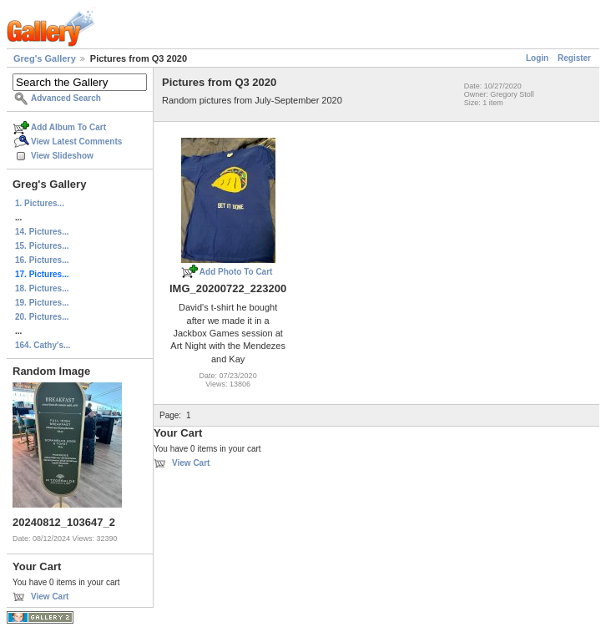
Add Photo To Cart (236, 271)
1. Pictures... (39, 203)
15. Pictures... (41, 245)
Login (537, 58)
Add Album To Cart (68, 127)
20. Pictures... (41, 316)
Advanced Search (66, 98)
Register (574, 58)
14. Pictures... (41, 231)
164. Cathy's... (42, 345)
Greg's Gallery (44, 58)
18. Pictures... (41, 288)
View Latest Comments (76, 141)
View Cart (49, 596)
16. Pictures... (41, 260)
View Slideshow (62, 155)
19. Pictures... (41, 302)
